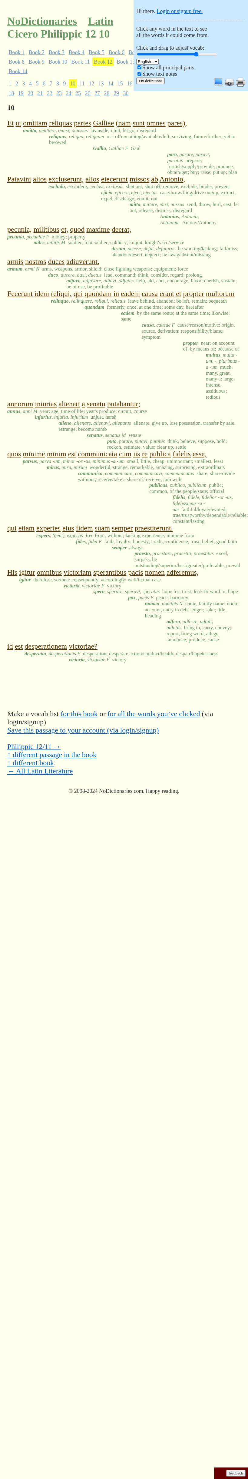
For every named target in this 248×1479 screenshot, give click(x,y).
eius (68, 528)
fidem (84, 528)
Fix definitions (150, 80)
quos (14, 454)
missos (139, 179)
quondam (97, 293)
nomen (155, 572)
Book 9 (37, 62)
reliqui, (61, 293)
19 (21, 93)
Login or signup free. (180, 11)
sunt (139, 123)
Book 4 (77, 52)
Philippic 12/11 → (34, 746)
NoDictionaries (42, 21)
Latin (100, 21)
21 (40, 93)
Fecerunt (20, 293)
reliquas (60, 123)
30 (126, 93)
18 (11, 93)
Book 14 (18, 71)
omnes (156, 123)
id (10, 646)
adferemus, (183, 572)
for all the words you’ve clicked (153, 714)
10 (72, 84)
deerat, (121, 229)
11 (82, 84)
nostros (35, 261)
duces (56, 261)
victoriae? (83, 646)
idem (42, 293)
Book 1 (17, 52)
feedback (236, 1473)
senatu (96, 404)
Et (10, 123)
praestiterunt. (154, 528)
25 (78, 93)
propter (193, 293)
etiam (26, 528)
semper (122, 528)
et (178, 293)
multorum (220, 293)
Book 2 (37, 52)
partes (82, 123)
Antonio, (172, 179)
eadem (130, 293)
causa (150, 293)
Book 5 (97, 52)
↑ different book (30, 763)
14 (110, 84)
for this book (79, 714)
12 (91, 84)
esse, (200, 454)
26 (88, 93)
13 (101, 84)
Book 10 (58, 62)
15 (120, 84)
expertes (48, 528)
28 (107, 93)
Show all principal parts (168, 68)
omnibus (49, 572)
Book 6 (117, 52)
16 (129, 84)
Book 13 (126, 62)
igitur (27, 572)
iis (136, 454)
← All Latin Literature (40, 771)
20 (30, 93)
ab (154, 179)
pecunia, (19, 229)
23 (59, 93)
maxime (98, 229)
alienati (69, 404)
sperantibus (109, 572)
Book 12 (103, 62)
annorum (20, 404)
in (116, 293)
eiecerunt (114, 179)
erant (167, 293)
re (145, 454)
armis (15, 261)
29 (116, 93)
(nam (123, 123)
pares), (177, 123)
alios (40, 179)
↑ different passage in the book (52, 755)
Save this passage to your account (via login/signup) (83, 730)
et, (64, 229)
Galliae (103, 123)
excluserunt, (66, 179)
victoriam (77, 572)
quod (77, 229)
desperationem (46, 646)
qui (78, 293)
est (72, 454)
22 (49, 93)
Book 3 (57, 52)
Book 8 (17, 62)
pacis (135, 572)
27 (97, 93)
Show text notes (159, 74)
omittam (35, 123)
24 (68, 93)
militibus (46, 229)
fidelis (182, 454)
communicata (97, 454)
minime (34, 454)
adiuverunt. (82, 261)
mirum (56, 454)
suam (102, 528)
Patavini (19, 179)
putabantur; (123, 404)
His (12, 572)
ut (18, 123)
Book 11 (80, 62)
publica (160, 454)
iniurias (46, 404)
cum (125, 454)
